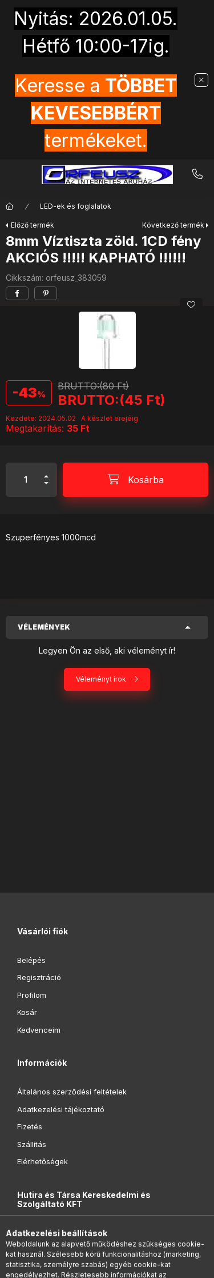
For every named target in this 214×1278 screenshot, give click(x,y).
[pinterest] (45, 293)
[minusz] (46, 488)
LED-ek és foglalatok (75, 206)
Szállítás (31, 1144)
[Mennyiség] (26, 479)
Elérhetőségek (42, 1161)
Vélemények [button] (44, 627)
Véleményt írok (101, 679)
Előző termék (32, 225)
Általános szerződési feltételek (72, 1091)
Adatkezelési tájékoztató (60, 1109)
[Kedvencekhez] (191, 305)
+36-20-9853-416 (197, 174)
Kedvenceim (38, 1029)
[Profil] (117, 1263)
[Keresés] (89, 1263)
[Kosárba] (135, 480)
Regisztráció (39, 977)
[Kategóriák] (60, 1263)
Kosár (27, 1012)
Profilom (31, 995)
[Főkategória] (10, 206)
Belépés (31, 960)
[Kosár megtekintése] (153, 1263)
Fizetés (29, 1126)
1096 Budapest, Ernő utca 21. (81, 1232)
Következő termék (173, 225)
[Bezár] (201, 80)
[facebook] (17, 293)
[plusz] (46, 471)
